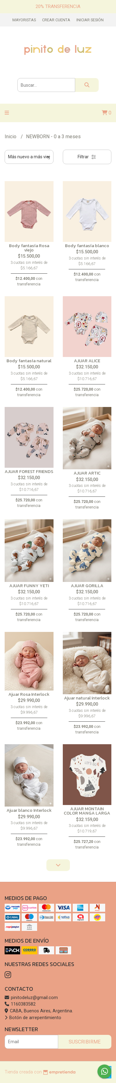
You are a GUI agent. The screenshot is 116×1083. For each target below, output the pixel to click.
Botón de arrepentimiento (33, 1017)
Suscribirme (85, 1042)
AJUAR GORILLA (87, 585)
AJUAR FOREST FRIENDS (29, 471)
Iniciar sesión (90, 20)
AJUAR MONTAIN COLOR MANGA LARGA (87, 810)
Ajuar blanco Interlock (29, 810)
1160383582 (20, 1004)
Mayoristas (24, 20)
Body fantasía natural (28, 360)
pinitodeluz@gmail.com (31, 997)
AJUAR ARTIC (87, 473)
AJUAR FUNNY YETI (29, 585)
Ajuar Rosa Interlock (28, 694)
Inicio (11, 136)
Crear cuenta (56, 20)
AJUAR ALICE (87, 360)
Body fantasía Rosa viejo (29, 247)
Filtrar (87, 157)
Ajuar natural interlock (87, 698)
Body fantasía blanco (87, 245)
